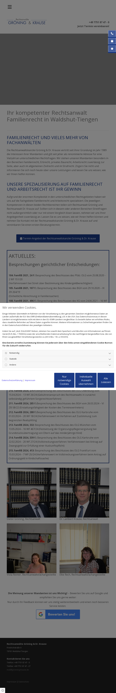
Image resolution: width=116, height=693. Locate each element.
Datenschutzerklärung (12, 372)
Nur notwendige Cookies (43, 381)
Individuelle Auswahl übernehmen (71, 381)
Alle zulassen (100, 381)
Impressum (30, 372)
